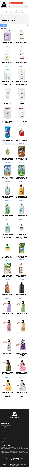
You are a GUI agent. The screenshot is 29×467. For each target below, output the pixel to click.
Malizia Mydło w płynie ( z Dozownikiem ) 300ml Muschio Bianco (7, 236)
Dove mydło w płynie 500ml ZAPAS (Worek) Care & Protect (7, 83)
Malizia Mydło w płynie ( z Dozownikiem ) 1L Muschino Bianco (7, 197)
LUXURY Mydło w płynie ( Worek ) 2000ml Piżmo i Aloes (21, 178)
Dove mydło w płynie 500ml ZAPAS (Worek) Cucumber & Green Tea (21, 83)
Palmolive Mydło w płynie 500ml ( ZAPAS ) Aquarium (22, 256)
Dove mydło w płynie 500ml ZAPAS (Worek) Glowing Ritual (7, 102)
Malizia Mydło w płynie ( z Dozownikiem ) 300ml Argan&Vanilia (21, 197)
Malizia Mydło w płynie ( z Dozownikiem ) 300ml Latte (21, 217)
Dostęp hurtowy (16, 2)
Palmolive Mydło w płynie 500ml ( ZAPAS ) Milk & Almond (7, 276)
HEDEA (17, 465)
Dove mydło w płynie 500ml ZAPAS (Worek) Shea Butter (7, 121)
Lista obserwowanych (5, 435)
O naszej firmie (4, 428)
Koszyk (2, 433)
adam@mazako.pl (14, 459)
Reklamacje (3, 442)
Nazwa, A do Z (11, 25)
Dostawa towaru (4, 439)
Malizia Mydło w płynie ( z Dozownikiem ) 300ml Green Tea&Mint (7, 217)
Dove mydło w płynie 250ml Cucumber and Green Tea (7, 64)
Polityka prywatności (5, 426)
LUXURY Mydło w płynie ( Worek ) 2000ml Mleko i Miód (7, 178)
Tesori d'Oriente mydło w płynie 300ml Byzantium (21, 276)
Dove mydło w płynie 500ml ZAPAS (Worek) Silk (21, 121)
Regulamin (3, 427)
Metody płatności (4, 441)
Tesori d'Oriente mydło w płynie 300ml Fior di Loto (7, 296)
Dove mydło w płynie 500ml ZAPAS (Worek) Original (21, 102)
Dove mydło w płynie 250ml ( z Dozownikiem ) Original (21, 44)
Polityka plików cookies (5, 425)
